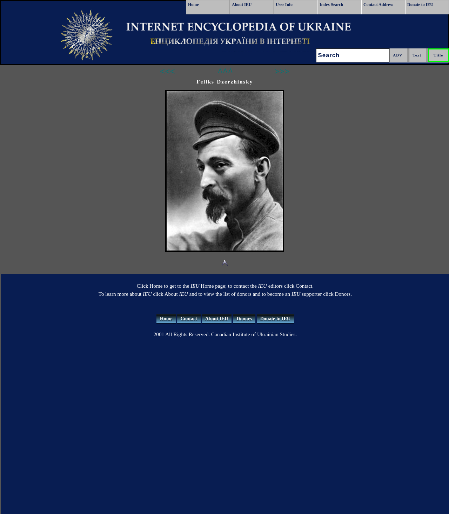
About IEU (242, 4)
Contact (188, 318)
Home (193, 4)
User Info (284, 4)
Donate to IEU (420, 4)
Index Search (331, 4)
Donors (244, 318)
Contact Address (378, 4)
